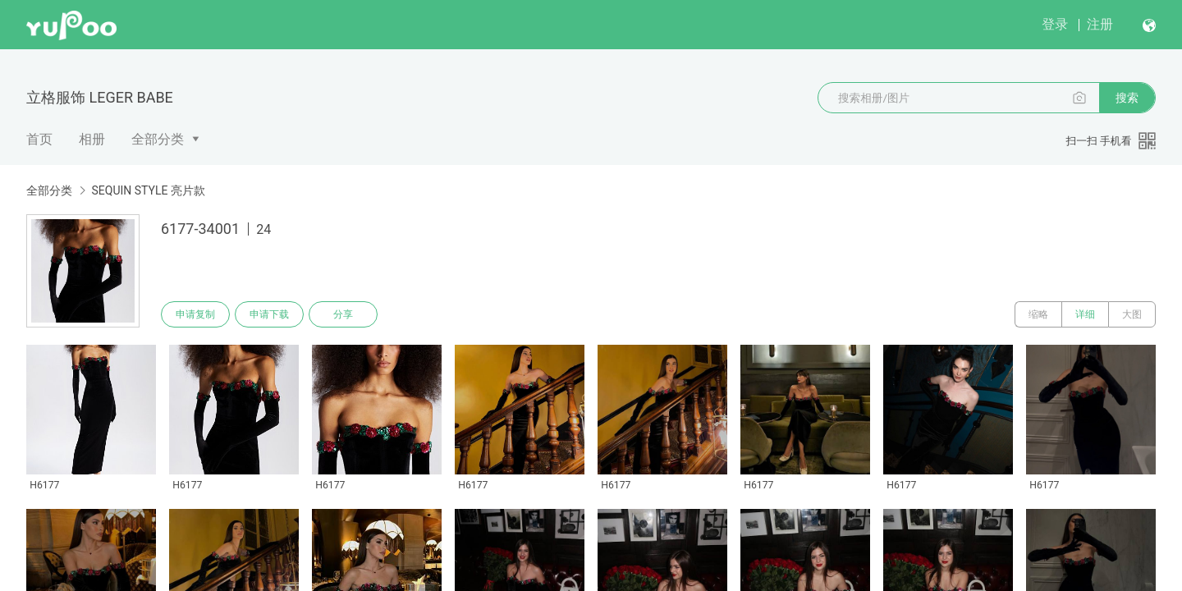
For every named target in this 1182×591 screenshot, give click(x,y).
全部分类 (157, 139)
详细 (1085, 314)
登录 (1055, 24)
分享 (343, 314)
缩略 (1038, 314)
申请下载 (269, 314)
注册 (1100, 24)
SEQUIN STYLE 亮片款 (147, 190)
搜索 (1127, 97)
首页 (39, 139)
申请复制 (195, 314)
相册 (92, 139)
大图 (1132, 314)
